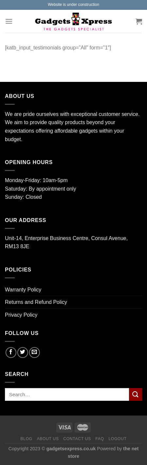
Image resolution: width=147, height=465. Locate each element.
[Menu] (9, 21)
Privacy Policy (21, 315)
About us (48, 439)
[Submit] (135, 394)
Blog (26, 439)
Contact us (77, 439)
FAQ (99, 439)
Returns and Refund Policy (36, 302)
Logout (117, 439)
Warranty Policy (23, 289)
